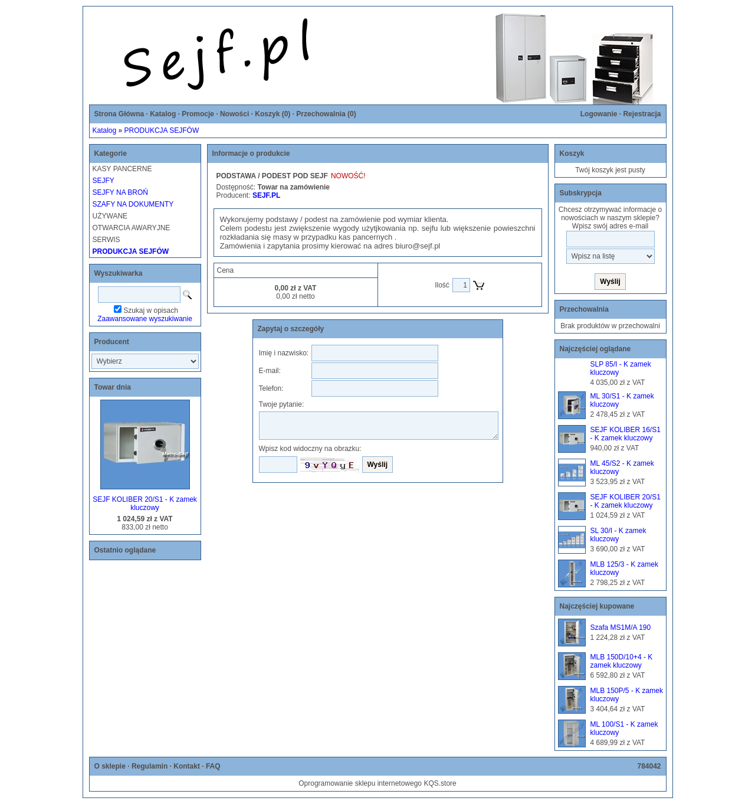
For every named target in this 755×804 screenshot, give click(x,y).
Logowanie (599, 114)
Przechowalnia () (326, 114)
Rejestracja (642, 114)
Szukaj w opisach (150, 310)
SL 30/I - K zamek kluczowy (618, 535)
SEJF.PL (266, 195)
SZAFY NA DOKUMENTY (133, 204)
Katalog (163, 114)
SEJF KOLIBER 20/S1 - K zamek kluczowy (145, 503)
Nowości (234, 114)
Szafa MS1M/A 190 (620, 627)
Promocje (198, 114)
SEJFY (103, 181)
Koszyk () (272, 114)
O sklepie (110, 766)
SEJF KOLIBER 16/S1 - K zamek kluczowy (625, 434)
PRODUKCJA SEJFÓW (161, 130)
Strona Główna (119, 114)
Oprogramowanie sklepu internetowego (360, 783)
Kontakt (186, 766)
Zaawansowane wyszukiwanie (144, 319)
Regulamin (150, 766)
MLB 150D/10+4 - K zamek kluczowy (621, 661)
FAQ (213, 766)
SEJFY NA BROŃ (120, 192)
